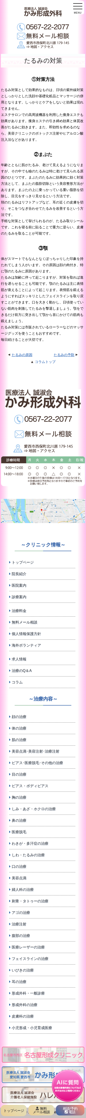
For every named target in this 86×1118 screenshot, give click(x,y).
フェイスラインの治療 (30, 959)
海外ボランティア (26, 645)
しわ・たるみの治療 (28, 855)
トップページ (23, 562)
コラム (17, 682)
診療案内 (19, 597)
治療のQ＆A (22, 671)
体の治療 (19, 728)
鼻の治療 (19, 820)
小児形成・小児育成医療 (32, 1028)
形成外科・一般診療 (28, 993)
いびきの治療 (23, 970)
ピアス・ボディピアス (30, 786)
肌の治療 (19, 740)
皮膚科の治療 (23, 1016)
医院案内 (19, 585)
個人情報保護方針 (26, 634)
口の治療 (19, 866)
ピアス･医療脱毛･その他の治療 (37, 763)
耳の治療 (19, 982)
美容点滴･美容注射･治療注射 (35, 751)
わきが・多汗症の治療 (30, 843)
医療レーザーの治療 (28, 947)
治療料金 (19, 611)
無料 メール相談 (41, 1110)
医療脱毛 (19, 832)
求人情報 (19, 659)
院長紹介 (19, 574)
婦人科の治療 (23, 889)
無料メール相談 (24, 622)
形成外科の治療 (24, 1005)
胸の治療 (19, 797)
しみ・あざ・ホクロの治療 (34, 809)
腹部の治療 (21, 936)
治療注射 (19, 924)
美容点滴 (19, 878)
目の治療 (19, 774)
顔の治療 (19, 717)
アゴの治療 (21, 913)
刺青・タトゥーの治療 (30, 901)
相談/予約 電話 (70, 1110)
